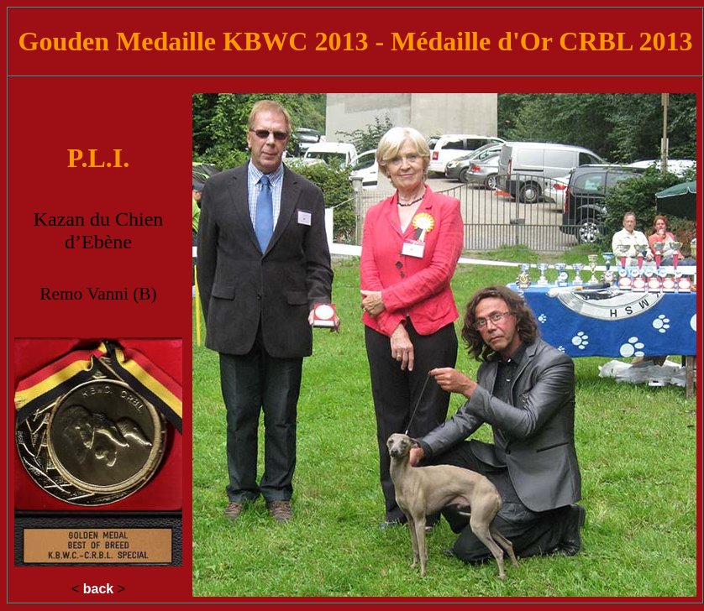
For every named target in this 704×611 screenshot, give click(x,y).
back (98, 589)
